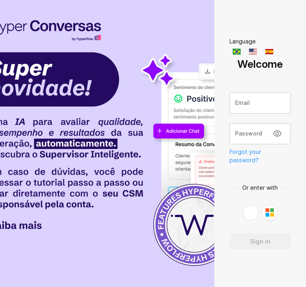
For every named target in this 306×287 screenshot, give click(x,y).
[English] (254, 51)
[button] (251, 212)
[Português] (238, 51)
